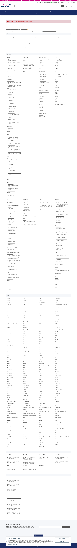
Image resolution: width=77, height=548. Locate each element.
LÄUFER (40, 355)
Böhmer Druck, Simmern (59, 307)
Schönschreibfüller (11, 243)
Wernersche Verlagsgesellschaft (12, 442)
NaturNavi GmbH (58, 367)
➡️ (42, 31)
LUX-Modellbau (58, 274)
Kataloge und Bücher (60, 215)
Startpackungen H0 (59, 223)
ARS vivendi (9, 302)
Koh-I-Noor (41, 351)
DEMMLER (57, 315)
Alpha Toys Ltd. (58, 401)
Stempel (56, 96)
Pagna (56, 79)
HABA (8, 77)
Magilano (24, 361)
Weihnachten (42, 85)
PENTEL (56, 377)
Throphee (24, 426)
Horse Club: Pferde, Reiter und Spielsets (13, 151)
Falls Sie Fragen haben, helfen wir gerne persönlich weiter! (16, 29)
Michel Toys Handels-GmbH (44, 365)
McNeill (56, 409)
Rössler (24, 389)
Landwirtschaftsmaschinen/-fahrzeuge (13, 167)
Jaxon (24, 345)
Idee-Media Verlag (10, 345)
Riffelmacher (25, 387)
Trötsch (8, 432)
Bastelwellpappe (42, 66)
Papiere (56, 80)
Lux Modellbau (41, 359)
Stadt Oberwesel (58, 417)
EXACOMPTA (25, 327)
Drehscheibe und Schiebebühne (62, 214)
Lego (56, 355)
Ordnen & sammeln (10, 249)
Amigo (24, 298)
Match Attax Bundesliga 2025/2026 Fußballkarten (29, 60)
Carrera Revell (25, 313)
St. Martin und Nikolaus (44, 82)
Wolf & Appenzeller (10, 444)
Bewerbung (41, 68)
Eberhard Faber (26, 321)
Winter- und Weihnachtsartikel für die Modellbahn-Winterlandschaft (62, 271)
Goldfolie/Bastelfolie (44, 63)
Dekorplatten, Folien (60, 240)
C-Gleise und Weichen (60, 211)
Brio (7, 309)
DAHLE (40, 315)
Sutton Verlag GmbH (58, 422)
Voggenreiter (25, 438)
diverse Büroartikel (58, 60)
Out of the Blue (9, 373)
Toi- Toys (56, 426)
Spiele (8, 179)
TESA (40, 424)
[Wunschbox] (69, 6)
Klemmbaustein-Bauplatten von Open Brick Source (14, 83)
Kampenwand (9, 349)
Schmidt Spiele (57, 393)
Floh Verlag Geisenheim (27, 329)
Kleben (9, 268)
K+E (39, 347)
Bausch (40, 304)
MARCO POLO (41, 363)
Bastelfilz (42, 62)
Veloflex (56, 102)
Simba (56, 413)
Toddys (9, 176)
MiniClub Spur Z (59, 219)
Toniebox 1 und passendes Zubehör (13, 189)
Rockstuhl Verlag (10, 389)
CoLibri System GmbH (27, 405)
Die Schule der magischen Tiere (14, 141)
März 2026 (25, 454)
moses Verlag (9, 369)
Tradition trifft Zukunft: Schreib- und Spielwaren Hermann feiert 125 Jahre (29, 469)
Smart (40, 415)
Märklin (56, 201)
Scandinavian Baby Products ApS (29, 413)
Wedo (40, 440)
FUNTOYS (40, 331)
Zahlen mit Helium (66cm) (29, 223)
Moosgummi (41, 101)
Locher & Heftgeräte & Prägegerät (61, 74)
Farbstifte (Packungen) (12, 233)
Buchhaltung (57, 59)
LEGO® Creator (11, 97)
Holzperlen (42, 65)
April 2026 (9, 454)
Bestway (8, 307)
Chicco (8, 315)
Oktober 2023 (41, 465)
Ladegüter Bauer (58, 273)
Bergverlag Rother (10, 403)
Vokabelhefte (10, 222)
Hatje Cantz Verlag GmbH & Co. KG (45, 407)
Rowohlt (24, 391)
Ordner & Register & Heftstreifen (61, 77)
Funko (24, 331)
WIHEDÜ (56, 442)
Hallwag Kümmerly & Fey (43, 337)
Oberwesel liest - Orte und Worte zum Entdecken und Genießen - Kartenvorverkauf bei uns (30, 458)
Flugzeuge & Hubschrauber (13, 162)
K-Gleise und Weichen (60, 217)
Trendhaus (25, 430)
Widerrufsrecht (41, 43)
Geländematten (59, 245)
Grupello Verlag (26, 335)
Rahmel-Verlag (57, 383)
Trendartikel (9, 194)
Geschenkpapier (43, 76)
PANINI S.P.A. (25, 411)
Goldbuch (41, 333)
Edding (56, 62)
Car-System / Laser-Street (60, 237)
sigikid (8, 156)
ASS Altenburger (42, 302)
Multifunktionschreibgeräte (13, 239)
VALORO (8, 434)
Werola (24, 442)
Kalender (56, 68)
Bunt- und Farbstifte (12, 263)
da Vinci (24, 315)
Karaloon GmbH (58, 407)
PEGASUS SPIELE (10, 377)
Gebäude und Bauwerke (60, 243)
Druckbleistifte (11, 228)
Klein (56, 349)
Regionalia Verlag (26, 385)
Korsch (8, 353)
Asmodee (24, 302)
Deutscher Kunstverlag (59, 317)
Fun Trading (9, 331)
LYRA (56, 359)
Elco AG (56, 405)
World (9, 177)
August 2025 (57, 454)
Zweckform (57, 106)
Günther (40, 335)
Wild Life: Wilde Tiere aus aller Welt (14, 153)
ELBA (40, 323)
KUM (40, 353)
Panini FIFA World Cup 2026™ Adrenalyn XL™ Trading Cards (28, 65)
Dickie (8, 319)
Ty (23, 432)
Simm (8, 415)
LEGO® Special (11, 116)
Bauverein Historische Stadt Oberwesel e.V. (62, 305)
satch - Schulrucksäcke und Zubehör (13, 252)
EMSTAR (24, 325)
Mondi (40, 367)
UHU (56, 101)
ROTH (40, 389)
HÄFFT (56, 335)
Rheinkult (40, 209)
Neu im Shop (73, 2)
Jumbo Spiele (25, 347)
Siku (7, 158)
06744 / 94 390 (43, 2)
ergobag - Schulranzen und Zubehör (13, 203)
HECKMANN (57, 339)
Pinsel (9, 271)
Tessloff (56, 424)
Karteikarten (9, 224)
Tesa (56, 98)
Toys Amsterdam (10, 430)
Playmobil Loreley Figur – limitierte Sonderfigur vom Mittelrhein (13, 462)
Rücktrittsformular (26, 41)
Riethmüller (57, 387)
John (56, 345)
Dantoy (8, 317)
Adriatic (40, 401)
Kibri (56, 281)
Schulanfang (26, 207)
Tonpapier (41, 114)
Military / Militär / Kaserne (61, 255)
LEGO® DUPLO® (11, 103)
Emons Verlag (41, 325)
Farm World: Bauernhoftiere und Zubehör (14, 147)
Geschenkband (43, 74)
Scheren (9, 272)
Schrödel (40, 395)
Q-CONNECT (57, 87)
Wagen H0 (58, 209)
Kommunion (42, 79)
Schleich (8, 136)
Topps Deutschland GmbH (59, 428)
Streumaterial (58, 259)
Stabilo (40, 417)
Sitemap (40, 45)
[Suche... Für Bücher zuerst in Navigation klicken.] (37, 6)
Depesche (41, 317)
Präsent (8, 383)
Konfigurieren (62, 541)
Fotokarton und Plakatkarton (44, 90)
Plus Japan (41, 381)
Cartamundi (41, 313)
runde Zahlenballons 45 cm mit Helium (30, 225)
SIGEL (40, 399)
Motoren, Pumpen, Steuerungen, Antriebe (62, 257)
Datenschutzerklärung (17, 527)
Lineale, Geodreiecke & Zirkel (12, 247)
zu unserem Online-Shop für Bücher (66, 0)
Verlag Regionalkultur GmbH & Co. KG (62, 436)
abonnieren (66, 526)
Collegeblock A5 (11, 210)
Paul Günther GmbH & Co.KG (44, 411)
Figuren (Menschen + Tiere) (61, 242)
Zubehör (8, 280)
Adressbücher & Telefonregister (45, 59)
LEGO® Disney (10, 100)
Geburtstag (26, 204)
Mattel (56, 363)
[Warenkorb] (73, 6)
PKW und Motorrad (11, 170)
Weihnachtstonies (11, 190)
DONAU (24, 319)
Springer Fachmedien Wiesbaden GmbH (13, 418)
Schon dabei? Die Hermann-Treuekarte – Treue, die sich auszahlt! (62, 458)
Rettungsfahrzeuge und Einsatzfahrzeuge (12, 172)
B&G (56, 302)
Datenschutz (41, 39)
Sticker (40, 111)
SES (55, 397)
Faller (56, 225)
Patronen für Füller (11, 241)
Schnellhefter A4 (10, 253)
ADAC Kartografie (26, 401)
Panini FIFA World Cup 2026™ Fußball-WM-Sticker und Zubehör (30, 68)
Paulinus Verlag (58, 375)
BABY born (9, 304)
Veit (39, 434)
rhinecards (41, 201)
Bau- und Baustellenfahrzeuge (13, 159)
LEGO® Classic (11, 95)
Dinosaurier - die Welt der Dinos (14, 143)
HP (39, 343)
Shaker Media (25, 399)
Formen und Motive (26, 210)
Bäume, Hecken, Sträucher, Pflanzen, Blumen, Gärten (61, 231)
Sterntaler (9, 180)
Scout (24, 397)
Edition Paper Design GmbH (12, 323)
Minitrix (56, 277)
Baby (8, 59)
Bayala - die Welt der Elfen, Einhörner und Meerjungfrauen (14, 138)
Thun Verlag (41, 426)
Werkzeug (58, 262)
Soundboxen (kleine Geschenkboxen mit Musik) (45, 110)
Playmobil (8, 131)
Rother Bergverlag (58, 389)
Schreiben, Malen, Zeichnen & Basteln (14, 260)
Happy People (25, 339)
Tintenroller (10, 244)
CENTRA (56, 313)
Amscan (8, 300)
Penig (40, 377)
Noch (56, 269)
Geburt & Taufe (27, 202)
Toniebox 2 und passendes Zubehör (13, 186)
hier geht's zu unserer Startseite (26, 25)
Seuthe (56, 267)
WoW (24, 444)
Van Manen (25, 434)
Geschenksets (10, 164)
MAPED (8, 363)
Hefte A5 (9, 214)
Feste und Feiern (42, 71)
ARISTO (56, 300)
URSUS (56, 432)
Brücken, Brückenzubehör (61, 234)
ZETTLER (56, 444)
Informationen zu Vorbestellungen (29, 39)
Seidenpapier (41, 107)
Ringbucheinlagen (11, 221)
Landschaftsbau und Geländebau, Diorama (62, 252)
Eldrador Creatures (11, 145)
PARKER (40, 375)
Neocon (24, 369)
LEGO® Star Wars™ (11, 119)
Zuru (24, 446)
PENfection (9, 250)
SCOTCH (8, 397)
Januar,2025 (9, 465)
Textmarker (10, 275)
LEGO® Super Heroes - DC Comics (14, 120)
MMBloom (25, 367)
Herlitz (24, 341)
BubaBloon (25, 311)
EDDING (56, 321)
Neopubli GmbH (10, 411)
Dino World (9, 76)
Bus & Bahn (10, 161)
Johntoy (8, 347)
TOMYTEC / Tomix (59, 261)
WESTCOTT (41, 442)
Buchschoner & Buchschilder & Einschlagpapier (12, 202)
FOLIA (40, 87)
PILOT (40, 379)
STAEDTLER (9, 420)
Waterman (25, 440)
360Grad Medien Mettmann (12, 401)
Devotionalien (42, 73)
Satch (8, 393)
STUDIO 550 (25, 422)
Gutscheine (9, 289)
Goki (24, 333)
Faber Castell (57, 63)
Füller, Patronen (11, 266)
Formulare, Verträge (42, 88)
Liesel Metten (9, 359)
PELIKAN (24, 377)
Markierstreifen (58, 76)
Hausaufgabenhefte (11, 211)
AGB (40, 41)
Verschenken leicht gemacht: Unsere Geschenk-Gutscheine (13, 469)
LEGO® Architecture (12, 89)
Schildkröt (25, 393)
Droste (40, 319)
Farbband (57, 66)
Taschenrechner (10, 279)
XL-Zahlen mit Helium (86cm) (29, 221)
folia (40, 329)
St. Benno (24, 417)
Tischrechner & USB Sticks (43, 113)
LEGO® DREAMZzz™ (11, 102)
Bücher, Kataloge (59, 235)
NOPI (56, 369)
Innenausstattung (59, 246)
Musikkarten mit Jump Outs (44, 102)
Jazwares (40, 345)
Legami (8, 246)
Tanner (24, 424)
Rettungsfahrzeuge (11, 70)
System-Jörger (9, 424)
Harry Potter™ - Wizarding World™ (14, 149)
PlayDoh (56, 379)
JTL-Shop (38, 546)
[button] (67, 6)
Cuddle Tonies (10, 183)
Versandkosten (25, 45)
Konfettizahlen (43, 80)
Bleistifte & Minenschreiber (13, 261)
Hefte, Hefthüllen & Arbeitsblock (13, 205)
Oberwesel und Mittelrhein (44, 208)
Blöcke (9, 207)
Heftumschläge (11, 217)
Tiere (24, 218)
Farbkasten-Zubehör (12, 230)
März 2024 (25, 465)
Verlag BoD (9, 436)
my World (58, 220)
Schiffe (9, 174)
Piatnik (24, 379)
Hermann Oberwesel (58, 341)
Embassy (8, 325)
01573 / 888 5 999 (55, 2)
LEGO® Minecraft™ (11, 109)
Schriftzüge (25, 215)
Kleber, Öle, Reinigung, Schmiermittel (60, 249)
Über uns (56, 39)
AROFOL (40, 300)
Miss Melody (9, 126)
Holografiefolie (41, 95)
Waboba (8, 440)
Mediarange (25, 365)
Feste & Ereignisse (26, 201)
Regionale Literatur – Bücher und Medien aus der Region (45, 203)
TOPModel (9, 192)
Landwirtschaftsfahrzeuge (13, 66)
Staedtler (56, 93)
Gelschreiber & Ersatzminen (44, 91)
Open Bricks (57, 371)
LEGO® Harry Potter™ (12, 106)
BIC (23, 307)
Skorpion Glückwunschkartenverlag (29, 415)
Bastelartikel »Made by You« (12, 60)
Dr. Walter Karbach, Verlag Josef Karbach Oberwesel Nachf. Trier (46, 206)
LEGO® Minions (11, 111)
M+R (8, 361)
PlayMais (8, 381)
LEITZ (8, 357)
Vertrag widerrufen (38, 535)
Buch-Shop (73, 11)
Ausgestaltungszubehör (60, 228)
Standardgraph (25, 420)
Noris (8, 371)
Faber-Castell (57, 327)
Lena (24, 357)
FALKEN (56, 65)
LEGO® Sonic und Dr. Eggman (13, 114)
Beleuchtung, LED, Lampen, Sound (62, 232)
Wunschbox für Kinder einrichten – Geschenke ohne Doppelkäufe (29, 463)
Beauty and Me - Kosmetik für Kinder (13, 62)
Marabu (40, 99)
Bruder (8, 63)
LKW (9, 168)
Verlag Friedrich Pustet (27, 436)
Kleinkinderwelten (10, 80)
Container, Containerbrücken (61, 239)
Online (40, 371)
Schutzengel (41, 106)
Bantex (24, 304)
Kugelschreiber (58, 70)
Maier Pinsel (41, 361)
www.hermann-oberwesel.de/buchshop (50, 31)
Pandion (56, 373)
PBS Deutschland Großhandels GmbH (62, 411)
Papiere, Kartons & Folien (12, 269)
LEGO (8, 87)
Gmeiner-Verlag (10, 333)
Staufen (56, 95)
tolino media (9, 428)
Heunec (8, 343)
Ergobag (56, 325)
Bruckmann (25, 309)
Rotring (56, 88)
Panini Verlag (9, 129)
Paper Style (25, 375)
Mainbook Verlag (58, 361)
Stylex (40, 422)
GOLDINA (56, 333)
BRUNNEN (57, 309)
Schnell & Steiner (26, 395)
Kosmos (24, 353)
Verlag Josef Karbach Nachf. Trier (45, 436)
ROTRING (8, 391)
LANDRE (56, 71)
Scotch (56, 91)
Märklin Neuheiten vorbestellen (62, 202)
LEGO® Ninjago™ (11, 112)
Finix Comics (9, 407)
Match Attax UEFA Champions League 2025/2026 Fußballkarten (29, 62)
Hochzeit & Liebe (26, 212)
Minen (9, 238)
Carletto (8, 313)
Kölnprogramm (57, 351)
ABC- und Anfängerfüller (12, 227)
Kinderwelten (9, 79)
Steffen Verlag (57, 420)
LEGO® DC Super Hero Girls (13, 98)
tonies (40, 428)
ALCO (40, 298)
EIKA (24, 323)
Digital (57, 212)
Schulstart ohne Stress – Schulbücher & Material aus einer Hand (13, 458)
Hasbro (40, 339)
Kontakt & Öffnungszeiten (65, 2)
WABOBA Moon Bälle (10, 195)
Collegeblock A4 (11, 208)
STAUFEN (40, 420)
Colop (40, 405)
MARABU (24, 363)
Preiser (56, 284)
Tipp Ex (56, 99)
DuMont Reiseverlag (58, 319)
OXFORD (24, 373)
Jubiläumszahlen (43, 77)
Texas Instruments (10, 426)
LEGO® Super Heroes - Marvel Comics (13, 123)
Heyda (24, 343)
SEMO (40, 397)
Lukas (24, 359)
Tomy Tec (24, 428)
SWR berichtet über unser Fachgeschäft (43, 458)
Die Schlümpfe (11, 140)
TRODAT (56, 430)
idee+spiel (57, 343)
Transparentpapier (42, 116)
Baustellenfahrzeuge (12, 65)
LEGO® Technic (11, 125)
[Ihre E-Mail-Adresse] (50, 527)
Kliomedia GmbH (10, 351)
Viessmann (57, 279)
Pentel (56, 85)
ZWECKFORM (41, 446)
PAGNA (40, 373)
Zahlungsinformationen (27, 47)
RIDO (8, 387)
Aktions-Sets (58, 226)
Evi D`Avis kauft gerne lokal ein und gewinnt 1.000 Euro (61, 462)
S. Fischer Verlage (58, 391)
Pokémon (24, 69)
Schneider (57, 90)
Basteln (40, 60)
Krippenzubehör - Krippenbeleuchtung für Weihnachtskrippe (14, 86)
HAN (8, 339)
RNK (40, 387)
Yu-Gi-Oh (24, 71)
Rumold (40, 391)
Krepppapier (41, 98)
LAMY (8, 225)
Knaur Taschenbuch (26, 351)
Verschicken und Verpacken (60, 104)
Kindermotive (25, 213)
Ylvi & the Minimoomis (11, 197)
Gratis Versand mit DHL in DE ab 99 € (29, 0)
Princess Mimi (9, 132)
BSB (7, 311)
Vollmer (56, 282)
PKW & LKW (10, 68)
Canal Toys (9, 405)
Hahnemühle (25, 337)
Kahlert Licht (57, 347)
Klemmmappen (42, 96)
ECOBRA (40, 321)
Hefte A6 (9, 216)
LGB (55, 357)
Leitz (56, 73)
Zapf (40, 444)
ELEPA (56, 323)
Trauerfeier (42, 84)
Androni (24, 300)
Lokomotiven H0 (59, 208)
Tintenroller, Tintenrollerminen (14, 277)
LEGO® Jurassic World (12, 108)
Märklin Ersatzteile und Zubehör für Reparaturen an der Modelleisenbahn (62, 205)
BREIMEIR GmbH (42, 403)
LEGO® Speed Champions (13, 117)
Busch (56, 287)
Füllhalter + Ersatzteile (12, 235)
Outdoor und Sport (10, 128)
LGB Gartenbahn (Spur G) (59, 285)
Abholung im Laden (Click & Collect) (29, 37)
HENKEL (8, 341)
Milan (56, 365)
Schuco (56, 265)
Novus (24, 371)
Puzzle (8, 134)
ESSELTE (8, 327)
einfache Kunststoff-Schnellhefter (14, 255)
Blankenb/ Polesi (42, 307)
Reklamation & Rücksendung (28, 49)
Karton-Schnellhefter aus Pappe (14, 257)
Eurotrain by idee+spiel (59, 264)
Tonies (8, 182)
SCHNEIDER (9, 395)
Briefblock (41, 70)
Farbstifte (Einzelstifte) (12, 232)
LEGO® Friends (11, 105)
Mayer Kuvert (9, 365)
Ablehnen (62, 544)
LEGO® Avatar (10, 92)
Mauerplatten (58, 253)
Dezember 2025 (42, 454)
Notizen (40, 104)
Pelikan (56, 84)
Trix (55, 276)
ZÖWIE (8, 446)
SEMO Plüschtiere (10, 155)
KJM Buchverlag (42, 349)
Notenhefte (10, 219)
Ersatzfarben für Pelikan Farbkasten (14, 264)
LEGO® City (10, 94)
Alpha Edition (57, 298)
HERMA (40, 93)
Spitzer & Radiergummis (12, 274)
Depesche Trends (10, 74)
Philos (8, 379)
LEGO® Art (10, 91)
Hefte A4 (9, 213)
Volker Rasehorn (42, 438)
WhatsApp (49, 2)
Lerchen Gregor (42, 357)
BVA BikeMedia (57, 311)
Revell (40, 385)
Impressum (41, 37)
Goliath (8, 335)
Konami (8, 409)
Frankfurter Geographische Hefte (61, 329)
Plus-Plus (56, 381)
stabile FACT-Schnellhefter (13, 258)
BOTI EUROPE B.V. (26, 403)
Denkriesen (9, 73)
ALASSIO (8, 298)
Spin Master (57, 415)
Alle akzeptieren (62, 538)
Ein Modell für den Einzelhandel (45, 467)
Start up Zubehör (59, 222)
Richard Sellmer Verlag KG (11, 413)
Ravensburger (9, 385)
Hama (56, 337)
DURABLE (8, 321)
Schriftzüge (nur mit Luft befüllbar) (30, 216)
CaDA (8, 71)
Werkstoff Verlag (58, 440)
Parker (56, 82)
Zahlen (24, 219)
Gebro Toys (57, 331)
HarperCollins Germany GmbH (28, 407)
